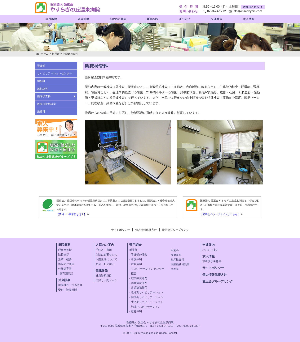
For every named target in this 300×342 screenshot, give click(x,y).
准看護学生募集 (211, 261)
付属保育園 (65, 268)
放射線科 (42, 88)
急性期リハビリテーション (147, 292)
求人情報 (248, 19)
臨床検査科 (44, 96)
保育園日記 (66, 273)
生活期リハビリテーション (147, 302)
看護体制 (136, 259)
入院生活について (106, 259)
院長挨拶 (63, 254)
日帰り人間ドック (106, 280)
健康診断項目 (104, 275)
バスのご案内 (210, 249)
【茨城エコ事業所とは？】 (71, 214)
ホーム (44, 53)
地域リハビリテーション (146, 306)
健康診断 (152, 19)
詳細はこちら (251, 7)
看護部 (41, 65)
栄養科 (41, 111)
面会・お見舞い (105, 264)
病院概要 (51, 19)
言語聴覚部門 (139, 287)
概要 (133, 273)
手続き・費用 (104, 249)
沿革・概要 (65, 259)
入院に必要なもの (106, 254)
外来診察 (83, 19)
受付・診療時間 (67, 289)
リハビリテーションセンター (54, 73)
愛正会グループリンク (175, 229)
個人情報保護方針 (146, 229)
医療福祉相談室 (46, 104)
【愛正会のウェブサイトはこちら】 (220, 214)
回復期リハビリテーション (147, 297)
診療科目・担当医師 (70, 285)
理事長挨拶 (65, 249)
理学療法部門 (139, 278)
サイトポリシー (120, 229)
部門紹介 (184, 19)
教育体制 (136, 264)
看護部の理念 (139, 254)
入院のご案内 (117, 19)
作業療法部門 (139, 283)
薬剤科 (41, 81)
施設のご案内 (66, 264)
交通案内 (216, 19)
